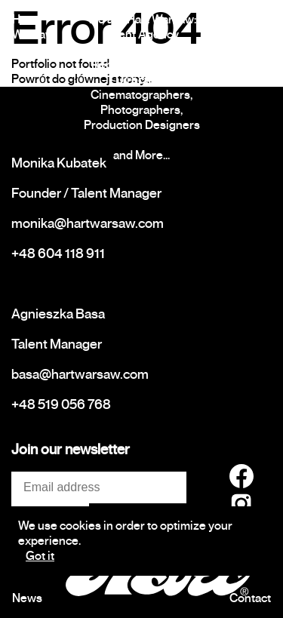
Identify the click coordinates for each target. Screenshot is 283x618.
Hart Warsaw (33, 27)
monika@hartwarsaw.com (87, 223)
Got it (40, 556)
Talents (252, 19)
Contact (250, 598)
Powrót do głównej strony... (81, 79)
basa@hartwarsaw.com (80, 374)
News (27, 598)
